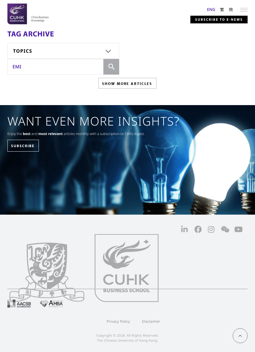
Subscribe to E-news (219, 19)
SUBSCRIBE (22, 146)
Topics (22, 51)
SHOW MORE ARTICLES (127, 83)
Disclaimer (151, 321)
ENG (211, 9)
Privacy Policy (118, 321)
